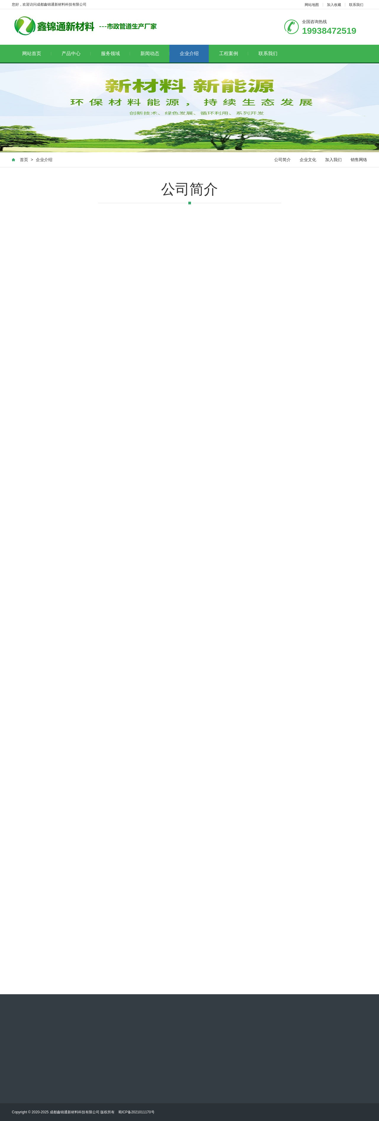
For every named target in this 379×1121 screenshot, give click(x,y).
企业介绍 (189, 53)
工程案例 (233, 53)
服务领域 (115, 53)
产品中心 (76, 53)
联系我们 (356, 5)
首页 (24, 159)
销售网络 (359, 159)
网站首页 (37, 53)
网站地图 (312, 5)
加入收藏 (334, 5)
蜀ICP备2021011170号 (136, 1112)
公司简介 (282, 159)
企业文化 (308, 159)
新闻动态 (155, 53)
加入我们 (333, 159)
